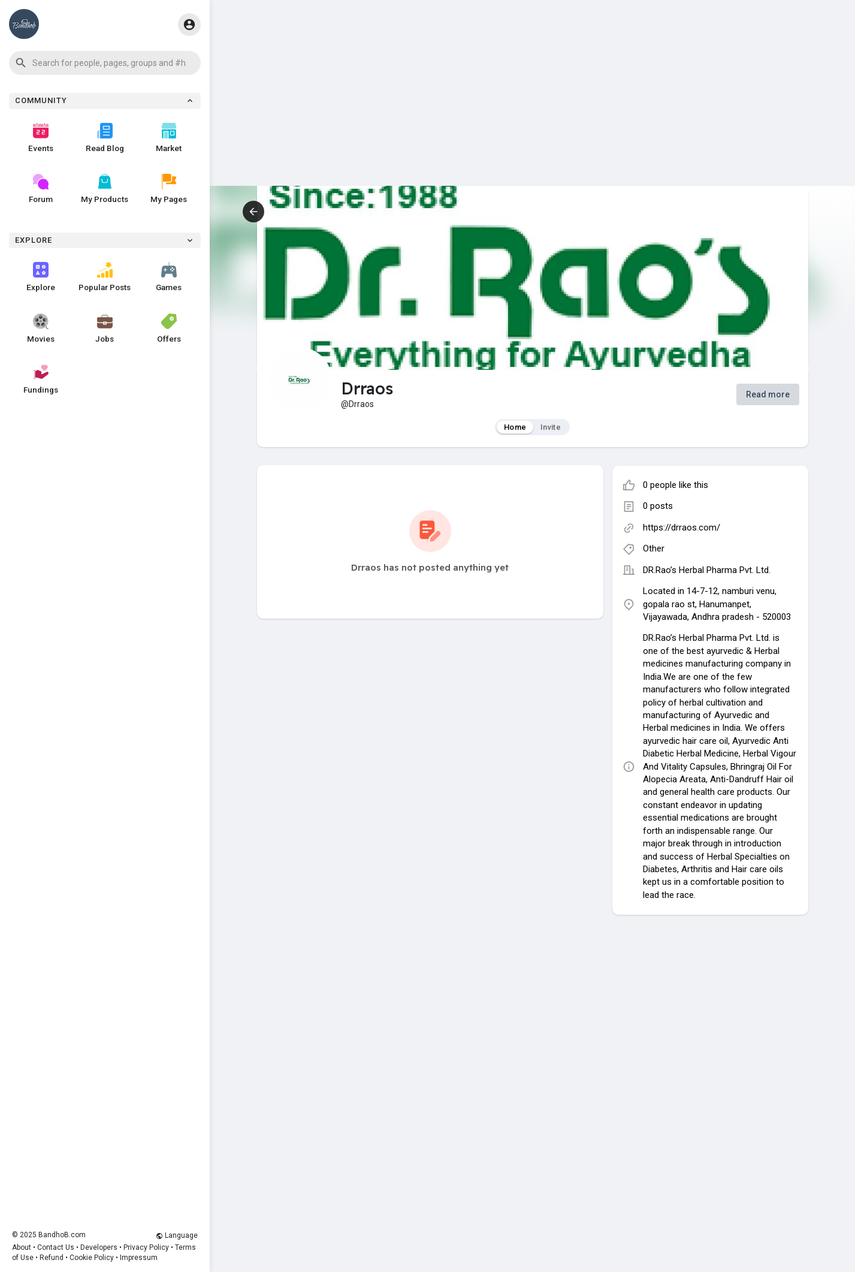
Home (515, 427)
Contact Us (55, 1247)
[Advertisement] (532, 102)
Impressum (139, 1257)
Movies (41, 328)
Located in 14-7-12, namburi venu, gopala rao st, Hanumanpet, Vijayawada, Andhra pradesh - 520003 (717, 604)
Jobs (104, 328)
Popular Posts (104, 277)
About (21, 1247)
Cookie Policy (92, 1257)
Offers (169, 328)
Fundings (40, 379)
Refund (52, 1257)
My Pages (168, 189)
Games (169, 277)
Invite (550, 427)
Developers (98, 1247)
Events (40, 138)
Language (177, 1235)
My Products (104, 189)
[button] (105, 63)
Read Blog (105, 138)
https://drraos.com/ (681, 527)
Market (169, 138)
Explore (40, 277)
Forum (41, 189)
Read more (768, 394)
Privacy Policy (146, 1247)
